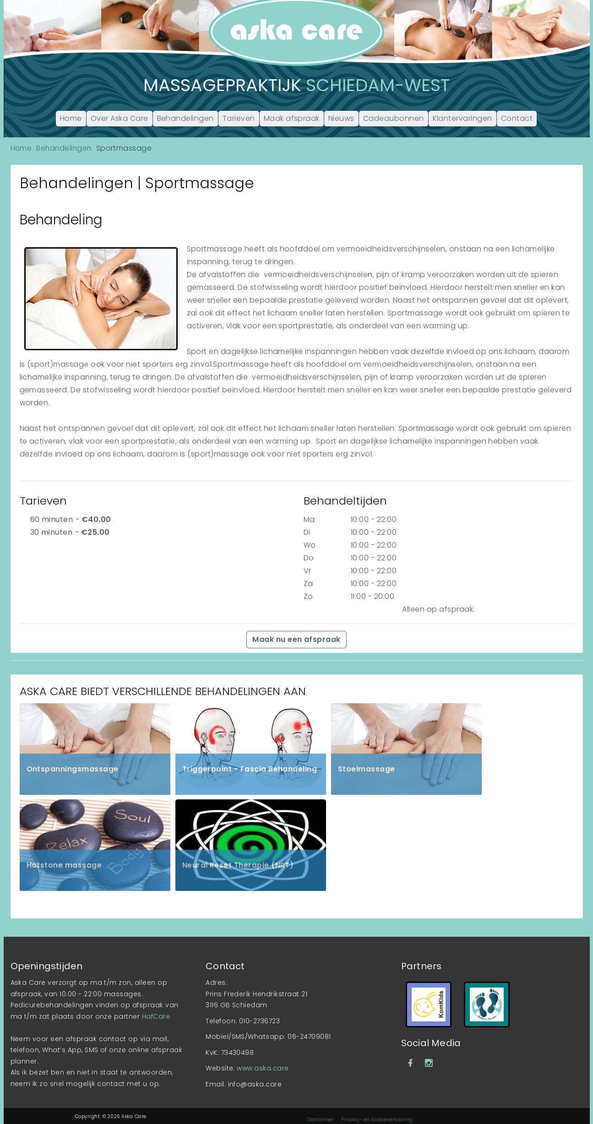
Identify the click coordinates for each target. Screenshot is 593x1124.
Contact (517, 118)
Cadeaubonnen (393, 118)
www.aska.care (262, 1059)
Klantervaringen (462, 118)
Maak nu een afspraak (296, 639)
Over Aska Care (119, 118)
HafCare (156, 1007)
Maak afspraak (292, 118)
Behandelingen (185, 118)
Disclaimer (320, 1110)
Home (71, 118)
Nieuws (341, 118)
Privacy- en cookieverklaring (377, 1110)
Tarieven (239, 118)
